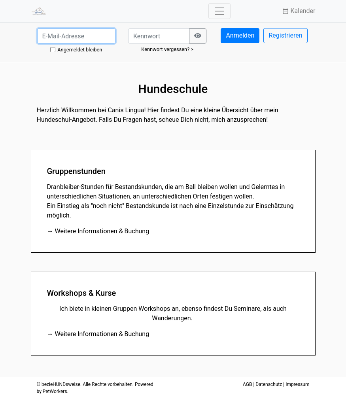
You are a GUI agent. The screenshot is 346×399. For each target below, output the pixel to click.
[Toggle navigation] (219, 11)
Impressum (297, 384)
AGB (247, 384)
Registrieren (285, 35)
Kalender (299, 11)
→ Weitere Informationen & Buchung (98, 231)
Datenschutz (268, 384)
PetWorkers (55, 391)
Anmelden (240, 35)
